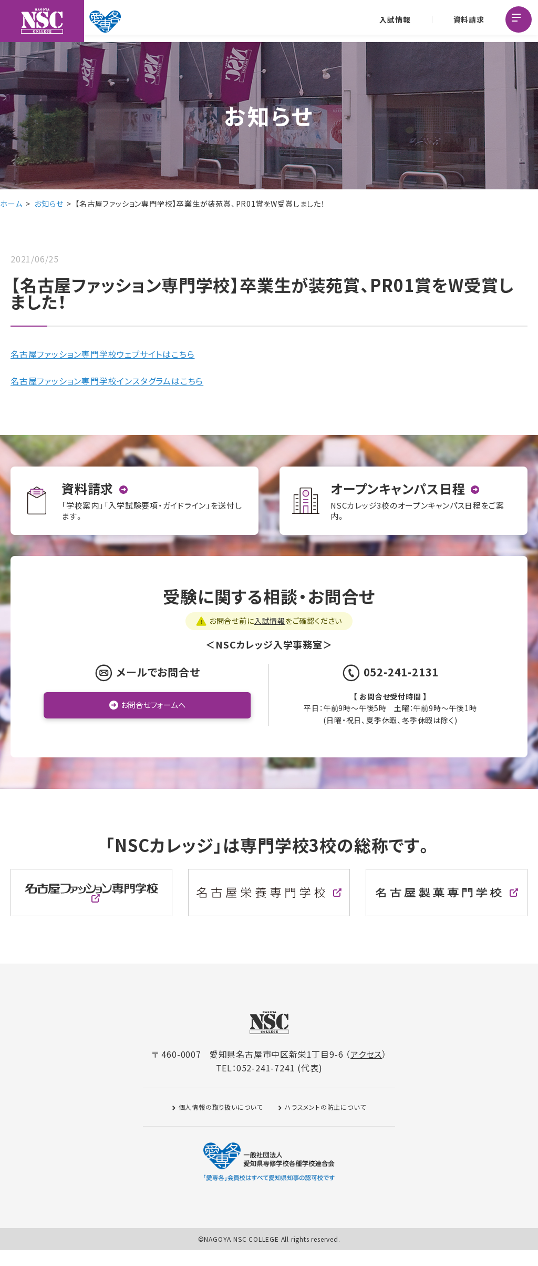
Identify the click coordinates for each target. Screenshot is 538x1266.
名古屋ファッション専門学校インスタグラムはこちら (107, 380)
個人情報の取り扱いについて (221, 1122)
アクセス (366, 1070)
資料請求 (467, 21)
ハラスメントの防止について (325, 1122)
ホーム (11, 203)
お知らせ (48, 203)
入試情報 (393, 21)
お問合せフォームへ (153, 721)
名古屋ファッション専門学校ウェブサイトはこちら (102, 354)
